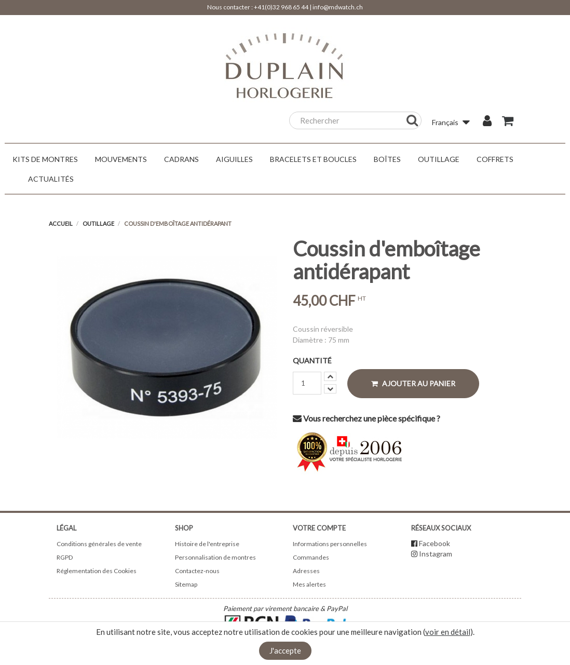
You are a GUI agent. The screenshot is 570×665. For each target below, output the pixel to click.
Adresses (306, 571)
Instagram (435, 553)
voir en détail (447, 631)
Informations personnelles (330, 544)
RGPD (65, 557)
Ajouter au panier (413, 383)
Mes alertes (309, 584)
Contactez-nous (197, 571)
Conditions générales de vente (99, 544)
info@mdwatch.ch (338, 7)
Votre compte (319, 528)
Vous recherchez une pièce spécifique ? (366, 418)
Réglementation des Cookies (97, 571)
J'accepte (285, 650)
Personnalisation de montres (215, 557)
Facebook (434, 543)
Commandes (311, 557)
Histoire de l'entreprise (207, 544)
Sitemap (186, 584)
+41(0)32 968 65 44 (281, 7)
